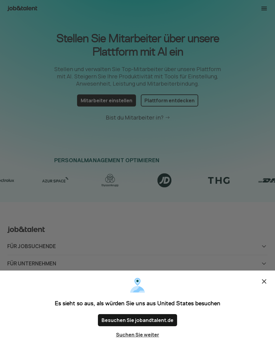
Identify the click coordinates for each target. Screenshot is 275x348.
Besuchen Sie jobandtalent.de (137, 320)
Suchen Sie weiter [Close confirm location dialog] (137, 334)
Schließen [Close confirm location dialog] (264, 281)
